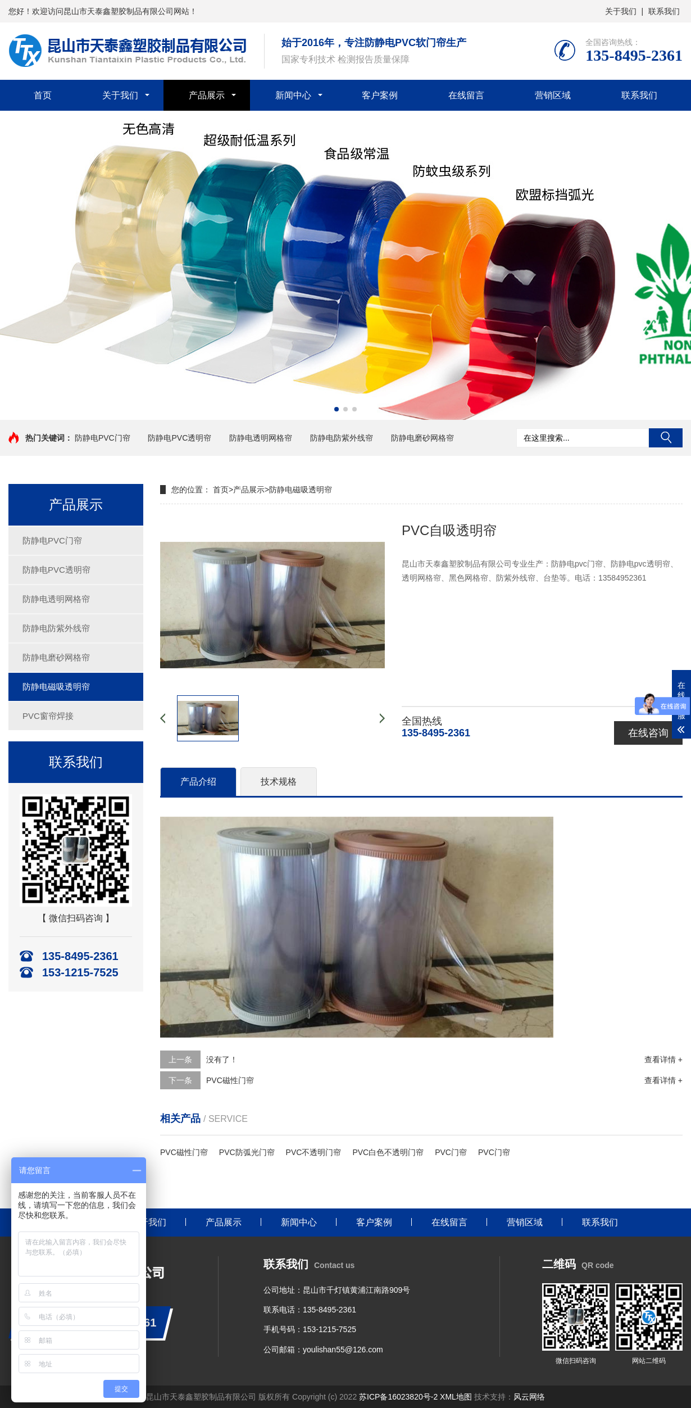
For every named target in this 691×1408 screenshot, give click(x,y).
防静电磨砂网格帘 (422, 437)
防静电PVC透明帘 (179, 437)
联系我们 (664, 11)
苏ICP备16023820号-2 (398, 1396)
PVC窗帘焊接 (48, 716)
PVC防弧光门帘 (247, 1152)
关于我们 (621, 11)
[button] (336, 409)
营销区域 (553, 95)
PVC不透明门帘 (314, 1152)
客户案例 (380, 95)
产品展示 (207, 95)
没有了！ (222, 1059)
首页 (43, 95)
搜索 (666, 437)
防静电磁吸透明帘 (56, 686)
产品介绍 (198, 781)
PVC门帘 (451, 1152)
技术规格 (279, 781)
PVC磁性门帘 (230, 1080)
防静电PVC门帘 (102, 437)
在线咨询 (648, 733)
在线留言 (466, 95)
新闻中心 (293, 95)
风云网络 (529, 1396)
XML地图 (456, 1396)
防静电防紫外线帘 (341, 437)
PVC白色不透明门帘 (388, 1152)
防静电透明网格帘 (260, 437)
